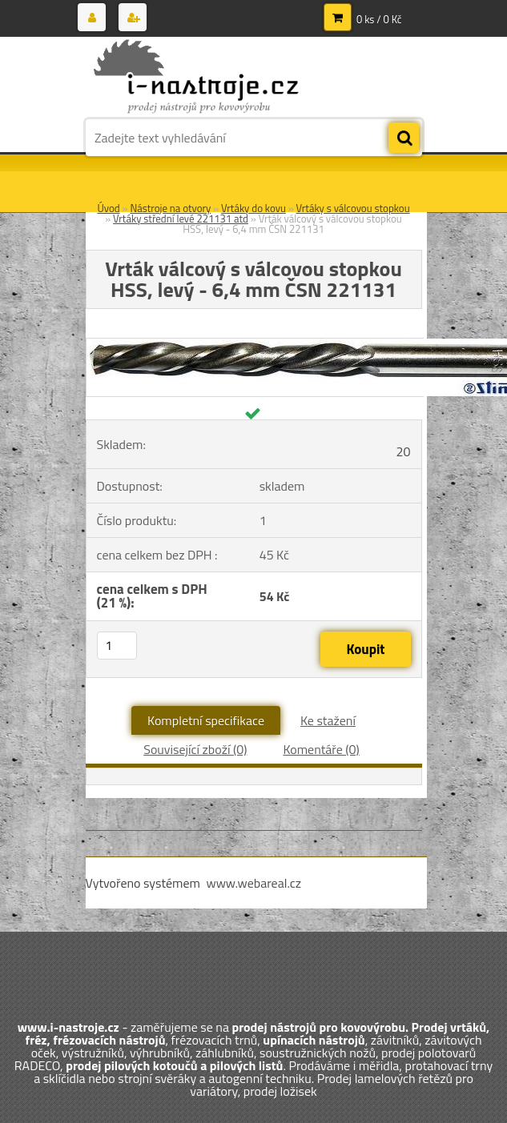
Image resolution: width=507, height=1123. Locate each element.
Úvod (108, 208)
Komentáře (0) (321, 749)
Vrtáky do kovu (253, 208)
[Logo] (196, 78)
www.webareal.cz (253, 882)
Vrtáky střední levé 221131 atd (180, 219)
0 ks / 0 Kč (379, 19)
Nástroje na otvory (170, 208)
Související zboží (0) (195, 749)
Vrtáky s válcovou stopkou (353, 208)
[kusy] (117, 646)
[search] (403, 138)
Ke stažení (328, 720)
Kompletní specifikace (205, 720)
